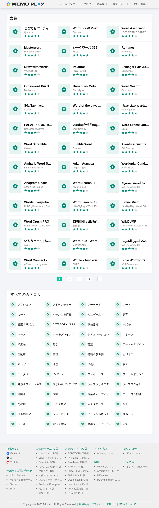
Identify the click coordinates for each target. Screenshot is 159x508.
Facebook (15, 453)
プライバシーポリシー (103, 504)
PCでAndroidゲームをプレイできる (115, 480)
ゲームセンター (68, 4)
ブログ (87, 4)
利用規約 (84, 504)
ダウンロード (133, 453)
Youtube (14, 462)
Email (12, 488)
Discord (13, 484)
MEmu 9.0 (102, 475)
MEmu (25, 4)
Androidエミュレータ (108, 471)
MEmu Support (17, 475)
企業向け (102, 4)
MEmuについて (105, 466)
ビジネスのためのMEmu (139, 466)
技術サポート (121, 4)
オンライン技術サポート (22, 480)
